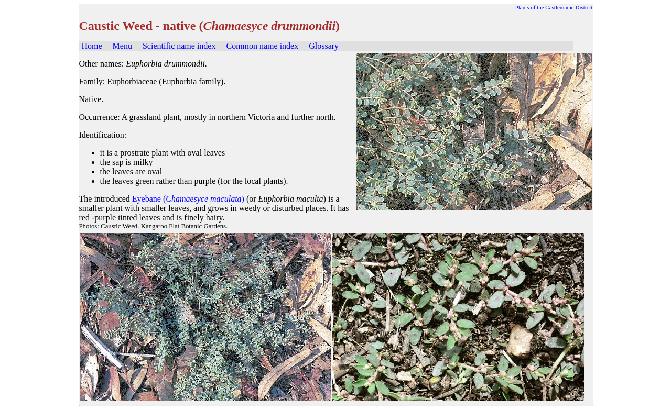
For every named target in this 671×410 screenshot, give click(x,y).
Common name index (262, 45)
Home (92, 45)
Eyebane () (188, 198)
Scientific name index (179, 45)
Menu (122, 45)
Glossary (324, 45)
